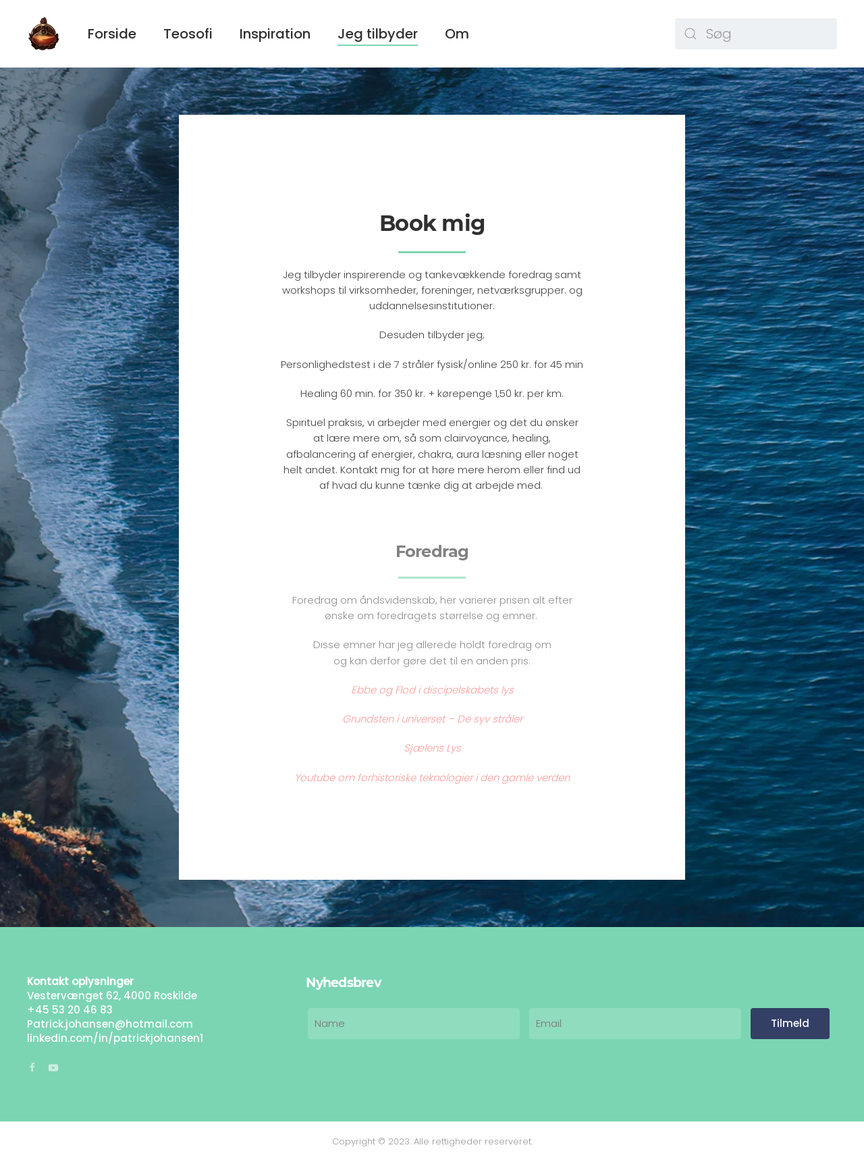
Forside (112, 33)
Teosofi (188, 33)
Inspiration (275, 33)
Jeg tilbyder (378, 33)
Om (457, 33)
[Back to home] (44, 34)
